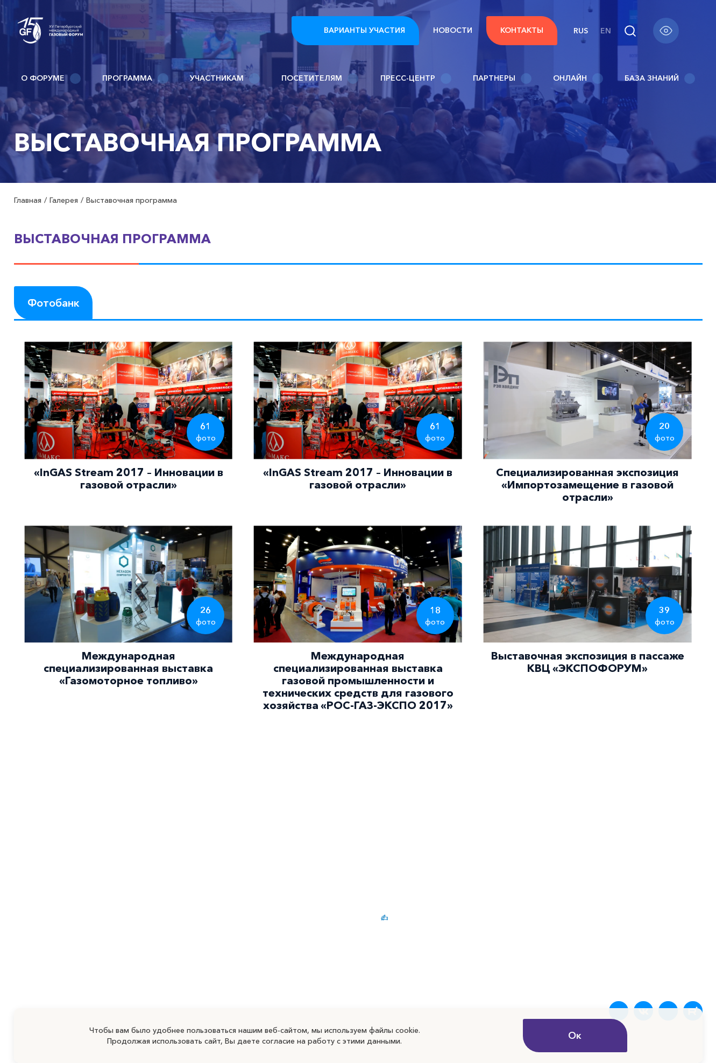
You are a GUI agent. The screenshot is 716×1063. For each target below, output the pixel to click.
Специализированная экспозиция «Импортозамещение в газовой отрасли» (587, 485)
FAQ (581, 917)
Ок (575, 1035)
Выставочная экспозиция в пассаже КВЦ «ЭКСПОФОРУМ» (587, 662)
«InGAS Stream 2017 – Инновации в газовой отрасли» (128, 478)
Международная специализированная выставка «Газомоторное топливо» (128, 668)
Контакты (521, 30)
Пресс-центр (415, 78)
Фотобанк (53, 303)
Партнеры (502, 78)
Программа (135, 78)
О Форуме (51, 78)
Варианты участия (355, 30)
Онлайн (578, 78)
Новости (452, 30)
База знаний (660, 78)
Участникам (225, 78)
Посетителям (319, 78)
